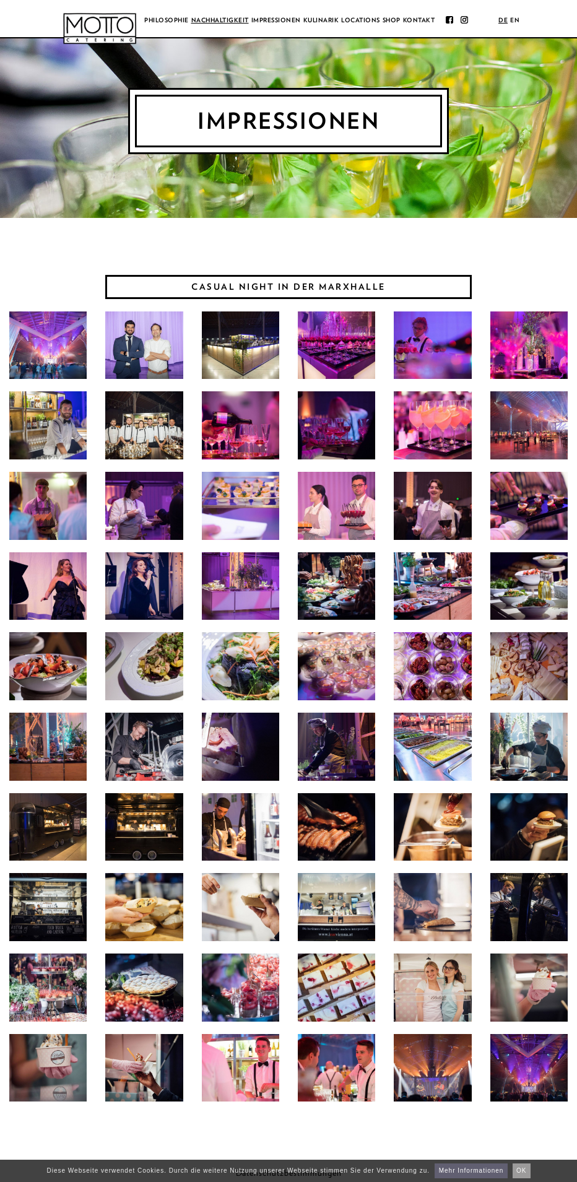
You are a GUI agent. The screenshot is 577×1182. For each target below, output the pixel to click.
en (514, 20)
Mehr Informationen (471, 1170)
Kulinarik (321, 20)
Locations (360, 20)
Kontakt (419, 20)
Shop (392, 20)
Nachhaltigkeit (220, 20)
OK (521, 1170)
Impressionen (276, 20)
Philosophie (166, 20)
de (503, 20)
